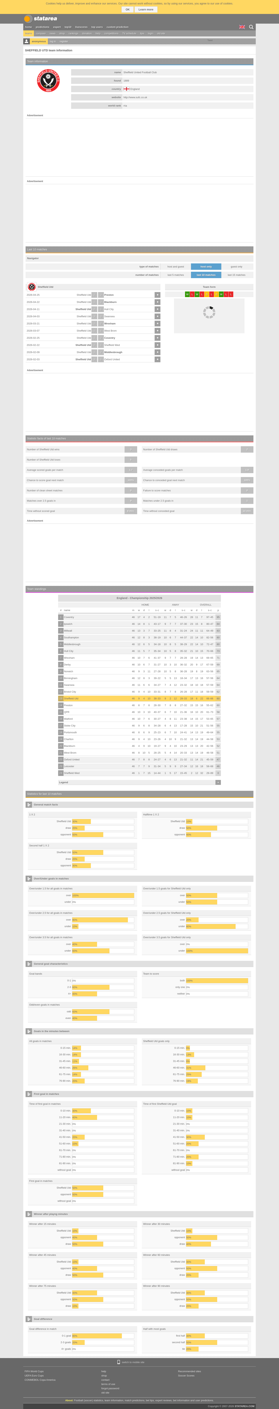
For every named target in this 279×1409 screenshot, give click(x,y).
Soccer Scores (186, 1375)
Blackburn (110, 302)
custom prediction (118, 27)
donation (87, 33)
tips (142, 33)
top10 (68, 27)
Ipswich (68, 623)
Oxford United (112, 359)
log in (53, 41)
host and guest (175, 266)
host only (206, 266)
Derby (67, 664)
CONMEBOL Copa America (40, 1379)
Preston (109, 294)
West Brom (110, 330)
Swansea (109, 316)
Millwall (68, 630)
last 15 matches (236, 274)
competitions (111, 33)
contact (105, 1379)
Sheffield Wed (112, 345)
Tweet (210, 40)
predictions (42, 27)
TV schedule (129, 33)
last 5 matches (176, 274)
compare (41, 33)
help (98, 33)
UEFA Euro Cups (34, 1375)
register (64, 41)
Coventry (109, 337)
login (150, 33)
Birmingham (70, 678)
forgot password (110, 1388)
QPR (66, 712)
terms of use (108, 1384)
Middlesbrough (113, 352)
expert (57, 27)
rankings (73, 33)
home (28, 27)
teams (28, 33)
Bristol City (70, 691)
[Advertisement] (139, 147)
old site (161, 33)
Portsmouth (70, 732)
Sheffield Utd (84, 294)
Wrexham (109, 323)
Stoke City (69, 725)
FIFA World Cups (34, 1371)
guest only (236, 266)
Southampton (71, 637)
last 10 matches (206, 274)
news (52, 33)
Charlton (68, 739)
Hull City (109, 309)
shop (62, 33)
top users (97, 27)
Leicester (69, 766)
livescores (81, 27)
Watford (68, 718)
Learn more (146, 9)
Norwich (68, 671)
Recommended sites (189, 1371)
